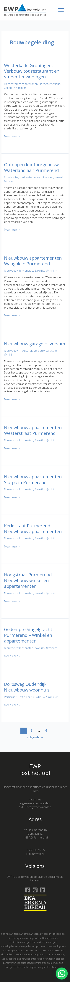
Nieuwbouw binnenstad (18, 270)
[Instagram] (35, 890)
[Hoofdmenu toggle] (61, 10)
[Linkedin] (42, 890)
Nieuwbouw (11, 350)
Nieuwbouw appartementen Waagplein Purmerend (33, 261)
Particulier (26, 350)
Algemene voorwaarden (35, 803)
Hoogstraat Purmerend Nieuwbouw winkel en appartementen (28, 580)
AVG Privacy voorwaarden (35, 807)
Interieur (54, 84)
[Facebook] (27, 890)
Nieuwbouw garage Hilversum (34, 344)
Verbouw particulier (46, 350)
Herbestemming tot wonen (21, 84)
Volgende (35, 737)
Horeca (43, 84)
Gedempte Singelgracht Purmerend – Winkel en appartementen (28, 635)
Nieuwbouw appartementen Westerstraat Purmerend (33, 430)
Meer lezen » (12, 136)
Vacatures (35, 799)
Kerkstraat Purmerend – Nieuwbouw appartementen (33, 528)
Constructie (11, 177)
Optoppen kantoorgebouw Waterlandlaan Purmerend (31, 167)
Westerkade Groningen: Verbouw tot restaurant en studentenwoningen (31, 71)
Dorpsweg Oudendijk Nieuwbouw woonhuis (26, 687)
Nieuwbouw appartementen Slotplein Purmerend (33, 479)
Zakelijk (8, 87)
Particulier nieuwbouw (31, 697)
